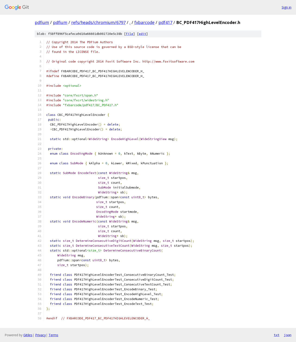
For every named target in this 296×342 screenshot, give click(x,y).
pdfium (42, 22)
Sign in (286, 7)
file (129, 34)
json (287, 335)
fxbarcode (144, 22)
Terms (53, 335)
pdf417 (165, 22)
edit (142, 34)
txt (276, 335)
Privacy (40, 335)
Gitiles (27, 335)
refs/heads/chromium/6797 (98, 22)
